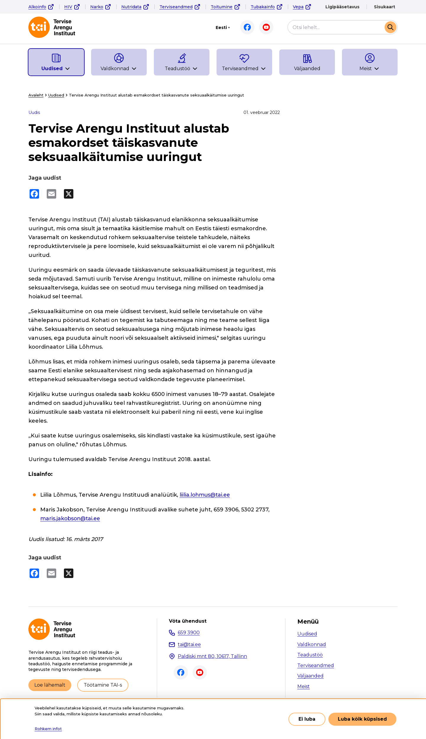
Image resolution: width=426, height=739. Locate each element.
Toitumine (222, 6)
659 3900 (189, 632)
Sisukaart (384, 6)
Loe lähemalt (49, 685)
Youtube (266, 27)
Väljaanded (310, 676)
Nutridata (131, 6)
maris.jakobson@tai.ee (71, 518)
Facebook (247, 27)
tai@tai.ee (189, 644)
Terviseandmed (176, 6)
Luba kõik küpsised (362, 719)
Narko (96, 6)
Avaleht (35, 95)
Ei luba (306, 719)
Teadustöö (310, 655)
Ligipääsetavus (342, 6)
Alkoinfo (37, 6)
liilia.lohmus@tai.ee (206, 495)
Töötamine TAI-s (103, 685)
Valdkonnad (311, 644)
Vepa (298, 6)
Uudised (56, 95)
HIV (68, 6)
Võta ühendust (187, 621)
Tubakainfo (263, 6)
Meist (303, 686)
